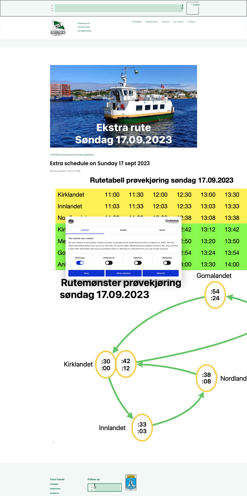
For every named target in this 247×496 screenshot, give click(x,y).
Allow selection (123, 273)
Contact (191, 21)
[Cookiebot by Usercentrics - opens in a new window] (167, 221)
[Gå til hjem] (58, 35)
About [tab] (162, 230)
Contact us (54, 493)
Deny (86, 273)
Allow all (161, 273)
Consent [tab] (85, 230)
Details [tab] (123, 230)
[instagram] (182, 8)
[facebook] (182, 5)
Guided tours (151, 21)
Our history (178, 21)
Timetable (136, 21)
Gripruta (165, 21)
